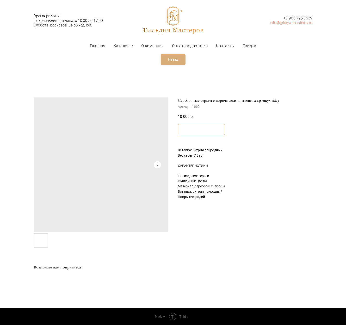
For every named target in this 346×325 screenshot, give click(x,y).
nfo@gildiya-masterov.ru (291, 22)
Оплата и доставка (190, 46)
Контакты (225, 46)
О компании (152, 46)
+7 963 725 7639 (298, 18)
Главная (97, 46)
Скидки (249, 46)
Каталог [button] (122, 46)
